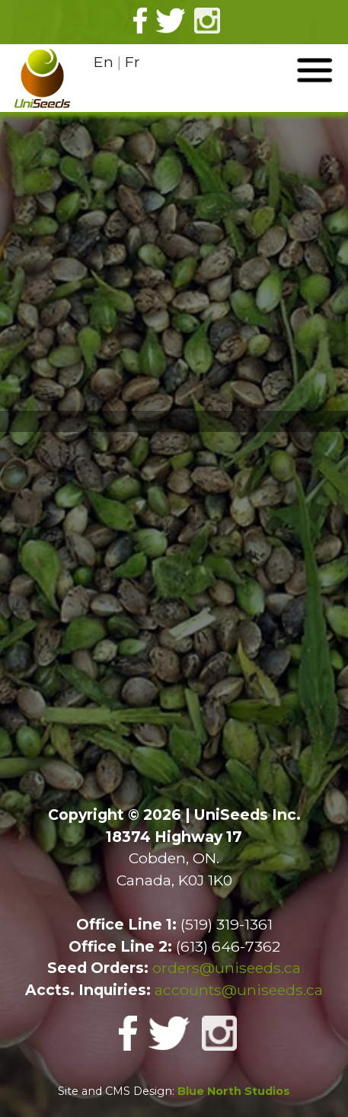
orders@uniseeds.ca (226, 968)
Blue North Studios (233, 1091)
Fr (132, 62)
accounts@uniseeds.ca (239, 990)
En (103, 62)
